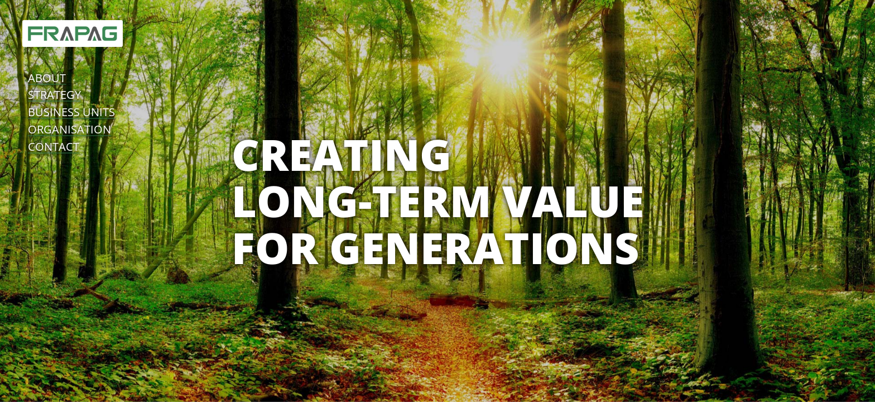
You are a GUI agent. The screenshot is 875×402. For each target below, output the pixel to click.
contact (53, 146)
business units (71, 111)
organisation (69, 129)
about (47, 77)
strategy (54, 94)
